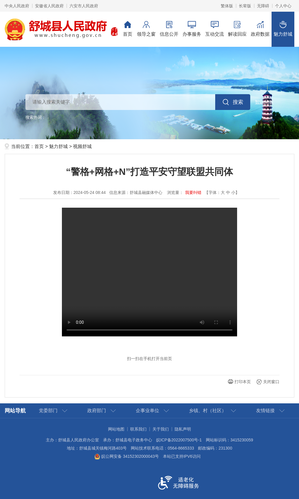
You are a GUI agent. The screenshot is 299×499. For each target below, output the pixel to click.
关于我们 (160, 429)
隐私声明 (183, 429)
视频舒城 (82, 146)
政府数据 (260, 29)
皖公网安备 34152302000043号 (126, 456)
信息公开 (169, 29)
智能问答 (264, 101)
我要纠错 (193, 192)
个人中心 (283, 6)
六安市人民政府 (83, 6)
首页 (127, 29)
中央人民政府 (17, 6)
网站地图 (116, 429)
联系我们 (138, 429)
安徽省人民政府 (49, 6)
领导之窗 (146, 29)
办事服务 (191, 29)
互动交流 (214, 29)
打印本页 (242, 381)
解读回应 (237, 29)
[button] (245, 6)
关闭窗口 (271, 381)
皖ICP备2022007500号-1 (179, 440)
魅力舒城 (283, 29)
